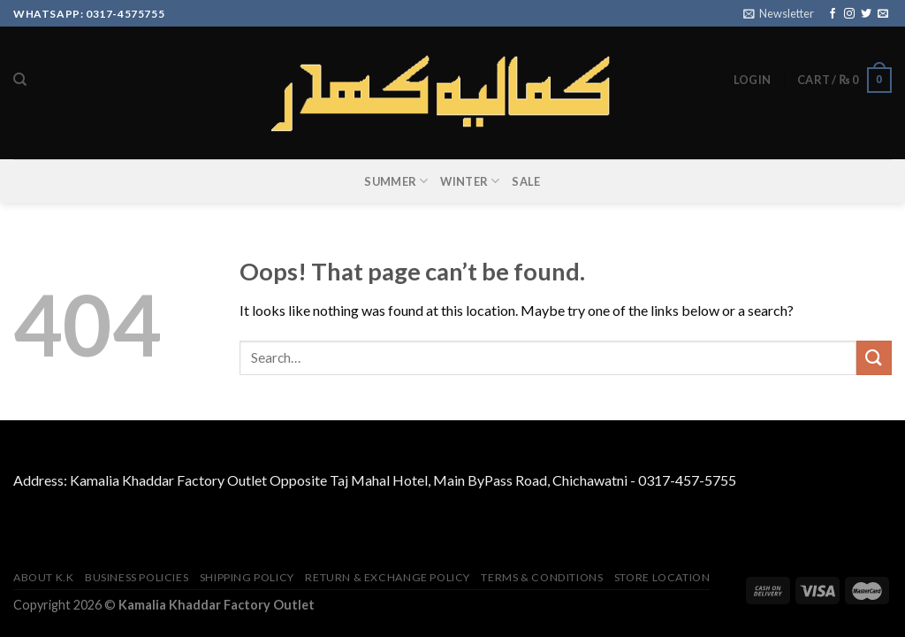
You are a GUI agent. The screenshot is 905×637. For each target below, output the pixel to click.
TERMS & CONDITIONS (542, 577)
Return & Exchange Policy (387, 577)
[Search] (20, 79)
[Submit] (874, 358)
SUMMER (396, 181)
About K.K (43, 577)
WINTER (469, 181)
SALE (526, 181)
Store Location (662, 577)
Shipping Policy (247, 577)
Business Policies (136, 577)
